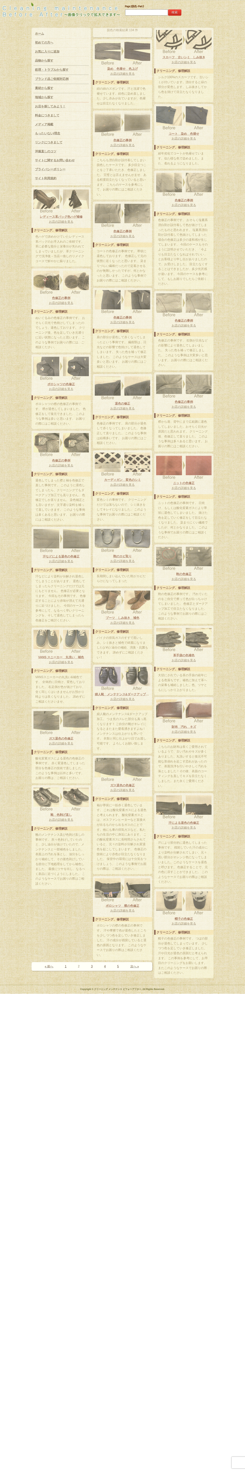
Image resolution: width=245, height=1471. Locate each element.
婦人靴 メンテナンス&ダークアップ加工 (122, 985)
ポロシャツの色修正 (61, 546)
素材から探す (44, 88)
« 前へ (49, 1410)
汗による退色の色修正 (71, 1253)
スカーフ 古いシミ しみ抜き (127, 67)
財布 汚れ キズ (71, 1060)
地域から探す (44, 97)
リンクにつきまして (48, 142)
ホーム (39, 33)
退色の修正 (66, 618)
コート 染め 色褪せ (127, 209)
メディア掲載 (44, 124)
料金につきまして (47, 115)
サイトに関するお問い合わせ (55, 160)
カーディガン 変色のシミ (66, 694)
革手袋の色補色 (127, 916)
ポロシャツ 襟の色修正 (122, 1266)
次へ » (134, 1410)
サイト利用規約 (45, 178)
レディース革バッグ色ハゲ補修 (61, 300)
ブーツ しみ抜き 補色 (66, 907)
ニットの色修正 (127, 726)
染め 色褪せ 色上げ (122, 138)
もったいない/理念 (47, 133)
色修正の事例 (66, 210)
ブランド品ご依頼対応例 (52, 78)
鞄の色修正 (71, 829)
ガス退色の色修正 (117, 1072)
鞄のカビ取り (66, 770)
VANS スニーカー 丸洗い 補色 (61, 980)
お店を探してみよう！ (50, 106)
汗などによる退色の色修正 (117, 815)
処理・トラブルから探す (52, 69)
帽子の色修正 (127, 1346)
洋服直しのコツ (45, 151)
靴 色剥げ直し (61, 1155)
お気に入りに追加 (47, 51)
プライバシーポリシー (50, 169)
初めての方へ (44, 42)
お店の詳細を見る (127, 72)
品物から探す (44, 60)
